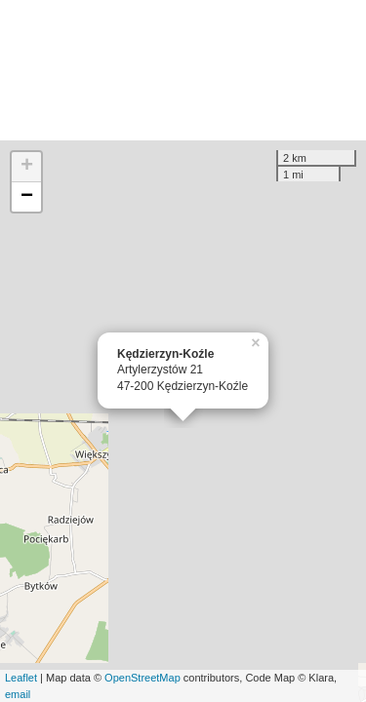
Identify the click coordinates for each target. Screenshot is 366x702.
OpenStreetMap (142, 677)
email (17, 694)
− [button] (26, 197)
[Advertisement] (183, 70)
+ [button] (26, 166)
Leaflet (21, 677)
